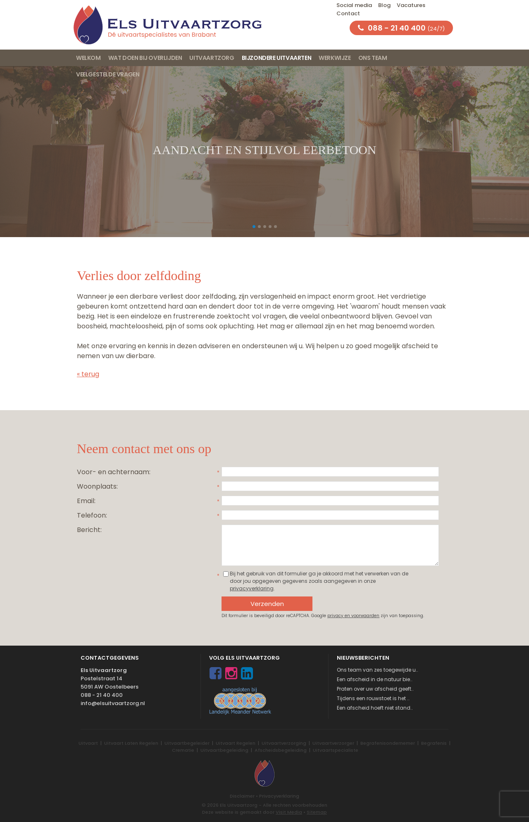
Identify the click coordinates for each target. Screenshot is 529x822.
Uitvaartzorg (211, 58)
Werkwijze (334, 58)
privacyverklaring (252, 588)
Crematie (183, 750)
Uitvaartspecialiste (335, 750)
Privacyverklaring (279, 796)
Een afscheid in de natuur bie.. (374, 679)
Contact (348, 13)
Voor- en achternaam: (113, 472)
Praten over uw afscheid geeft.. (375, 688)
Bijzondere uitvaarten (277, 58)
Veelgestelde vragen (107, 74)
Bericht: (89, 530)
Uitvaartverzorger (333, 743)
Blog (384, 5)
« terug (88, 374)
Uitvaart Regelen (235, 743)
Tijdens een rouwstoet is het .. (373, 698)
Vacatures (411, 5)
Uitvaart (88, 743)
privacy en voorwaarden (353, 616)
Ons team (372, 58)
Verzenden (267, 603)
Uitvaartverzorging (284, 743)
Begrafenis (434, 743)
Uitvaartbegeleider (187, 743)
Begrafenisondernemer (387, 743)
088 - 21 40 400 (102, 695)
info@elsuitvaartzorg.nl (113, 703)
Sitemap (317, 812)
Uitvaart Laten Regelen (131, 743)
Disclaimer (242, 796)
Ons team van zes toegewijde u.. (377, 669)
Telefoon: (92, 515)
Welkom (88, 58)
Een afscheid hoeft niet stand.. (375, 707)
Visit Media (289, 812)
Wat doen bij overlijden (145, 58)
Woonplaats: (97, 486)
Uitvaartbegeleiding (224, 750)
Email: (86, 501)
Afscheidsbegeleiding (281, 750)
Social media (354, 5)
